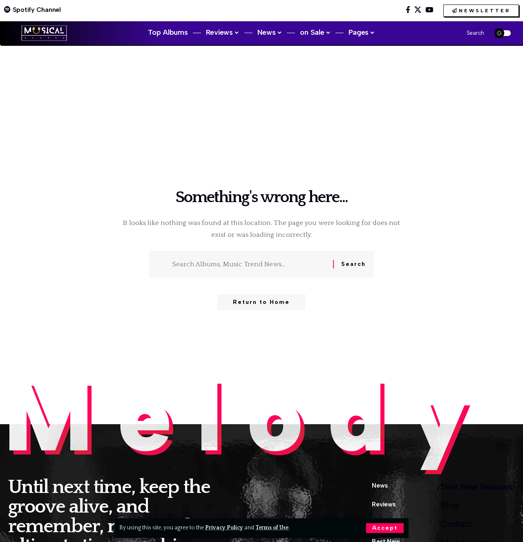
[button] (385, 528)
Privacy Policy (224, 527)
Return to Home (261, 302)
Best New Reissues (474, 487)
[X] (417, 10)
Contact (451, 525)
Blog (444, 506)
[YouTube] (429, 10)
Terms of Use (272, 527)
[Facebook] (408, 10)
